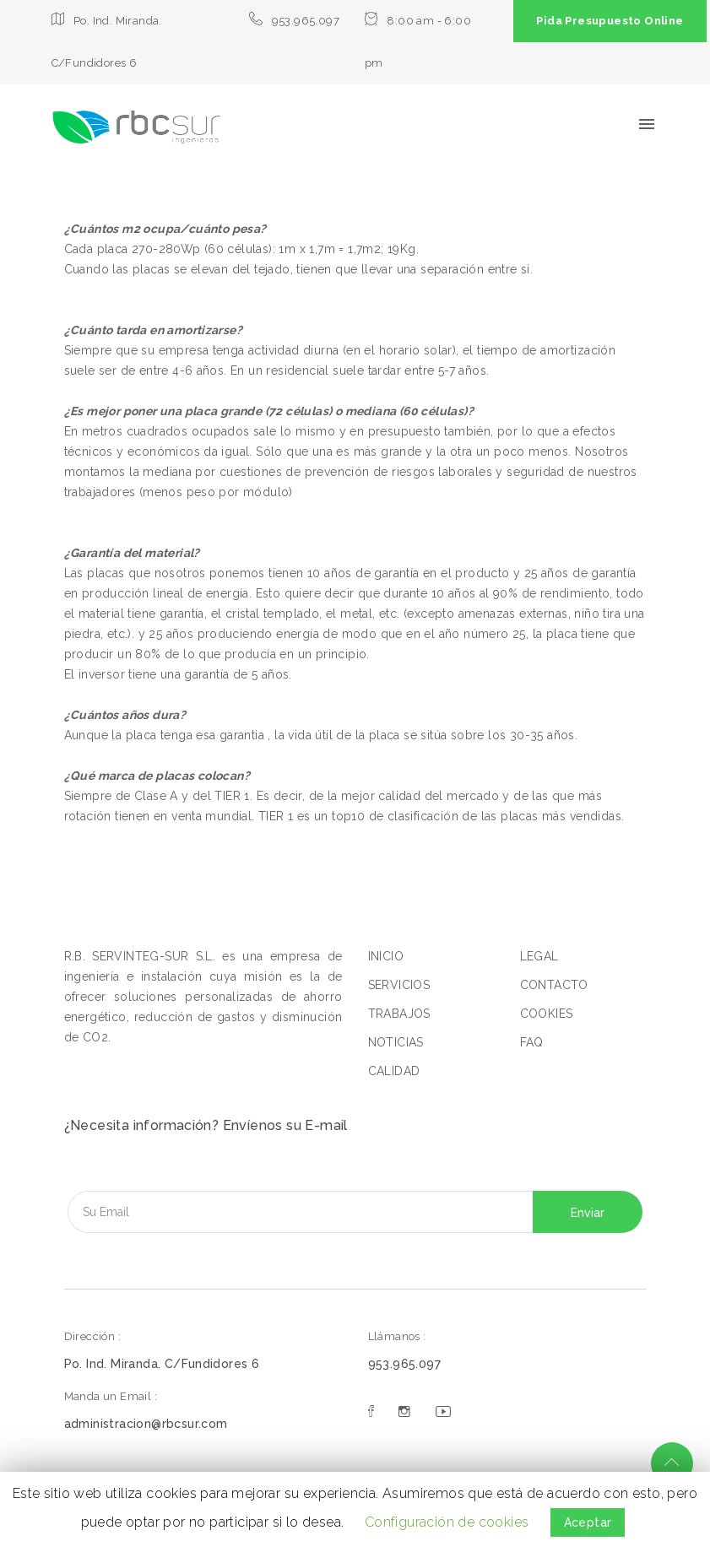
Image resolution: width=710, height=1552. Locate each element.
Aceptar (588, 1522)
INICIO (386, 956)
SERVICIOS (399, 985)
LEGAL (539, 956)
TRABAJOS (399, 1013)
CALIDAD (394, 1071)
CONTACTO (554, 985)
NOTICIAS (396, 1042)
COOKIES (546, 1013)
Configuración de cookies (447, 1522)
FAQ (532, 1042)
